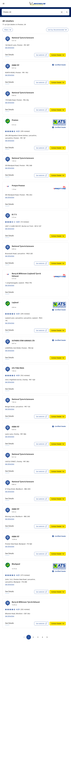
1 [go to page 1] (28, 637)
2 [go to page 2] (33, 637)
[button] (61, 12)
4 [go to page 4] (42, 637)
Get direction (9, 48)
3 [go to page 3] (37, 637)
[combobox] (35, 12)
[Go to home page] (37, 3)
